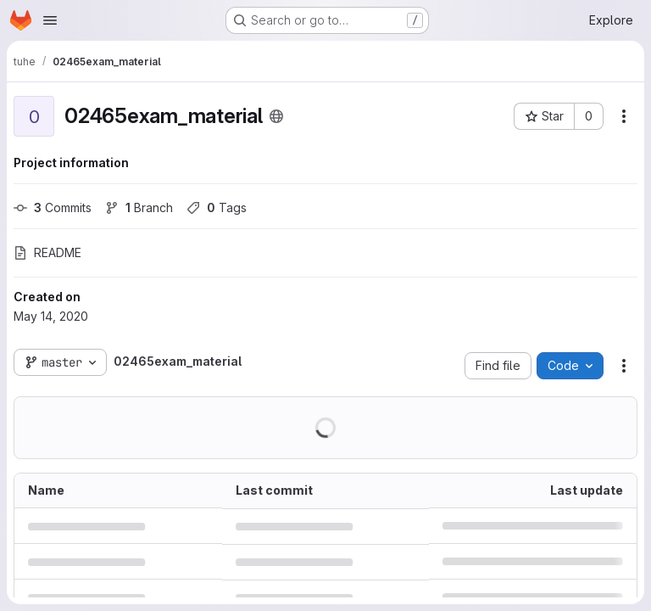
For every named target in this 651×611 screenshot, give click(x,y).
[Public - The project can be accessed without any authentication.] (276, 116)
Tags (216, 207)
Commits (53, 207)
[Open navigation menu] (50, 20)
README (47, 252)
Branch (139, 207)
